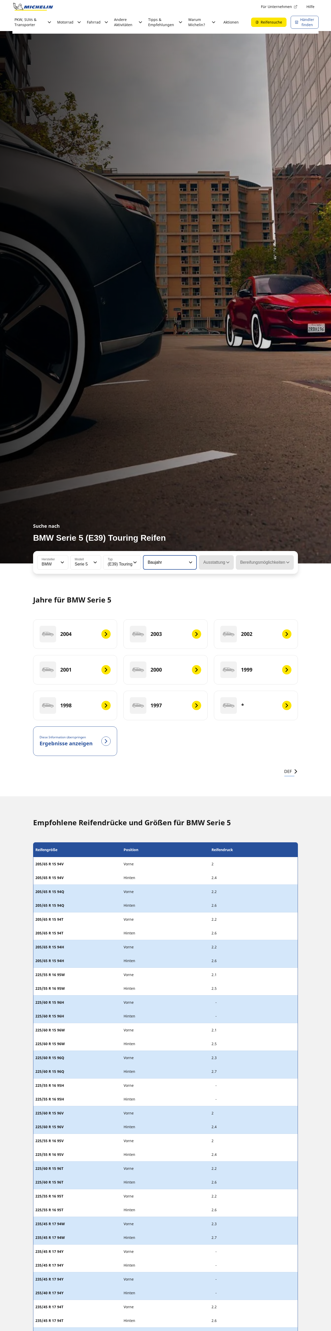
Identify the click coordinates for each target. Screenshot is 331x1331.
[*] (256, 705)
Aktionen (231, 22)
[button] (62, 562)
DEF (291, 771)
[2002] (256, 634)
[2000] (165, 670)
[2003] (165, 634)
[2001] (75, 670)
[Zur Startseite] (33, 6)
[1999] (256, 670)
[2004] (75, 634)
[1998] (75, 705)
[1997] (165, 705)
